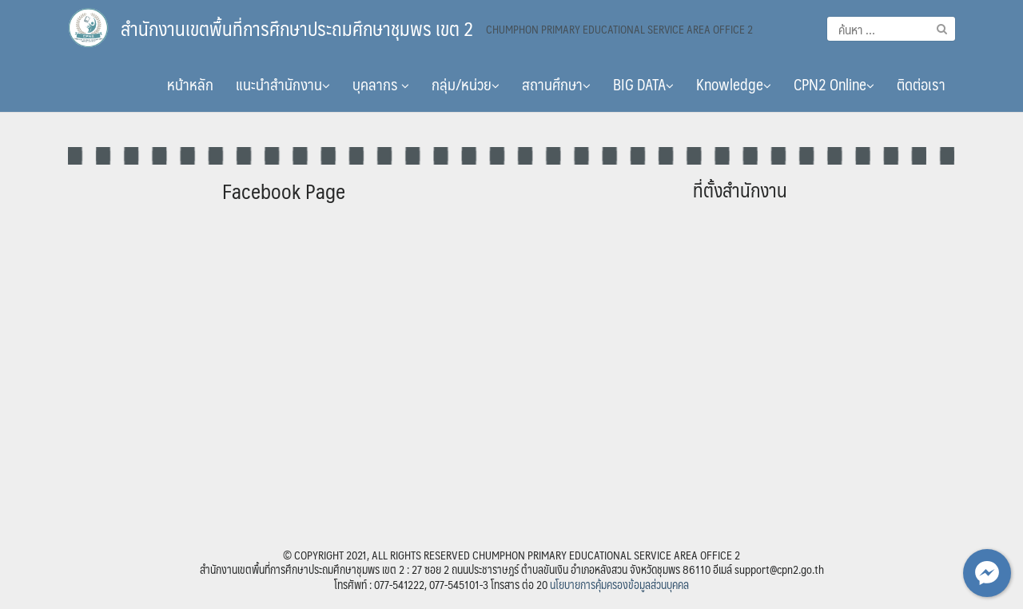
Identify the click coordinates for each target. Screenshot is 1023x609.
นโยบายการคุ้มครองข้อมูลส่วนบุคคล (619, 584)
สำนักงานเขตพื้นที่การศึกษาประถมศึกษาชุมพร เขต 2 (297, 28)
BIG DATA (643, 84)
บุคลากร (380, 84)
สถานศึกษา (556, 84)
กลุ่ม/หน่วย (466, 84)
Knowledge (733, 84)
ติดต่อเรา (921, 84)
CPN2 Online (834, 84)
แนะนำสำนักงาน (283, 84)
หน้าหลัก (190, 84)
